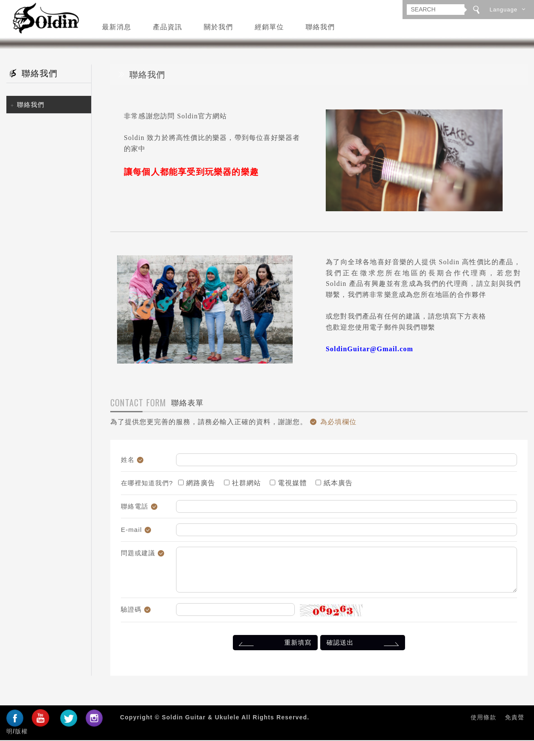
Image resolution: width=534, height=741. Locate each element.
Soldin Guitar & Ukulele (42, 19)
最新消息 (116, 26)
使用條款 (483, 718)
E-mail (131, 530)
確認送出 (364, 645)
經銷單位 (269, 26)
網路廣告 (196, 484)
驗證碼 (131, 610)
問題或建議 (138, 554)
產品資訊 (167, 26)
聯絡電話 (134, 507)
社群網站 (242, 484)
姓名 (127, 460)
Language (503, 9)
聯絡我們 (320, 26)
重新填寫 (273, 645)
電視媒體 (288, 484)
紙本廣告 (334, 484)
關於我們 (218, 26)
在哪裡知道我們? (147, 484)
